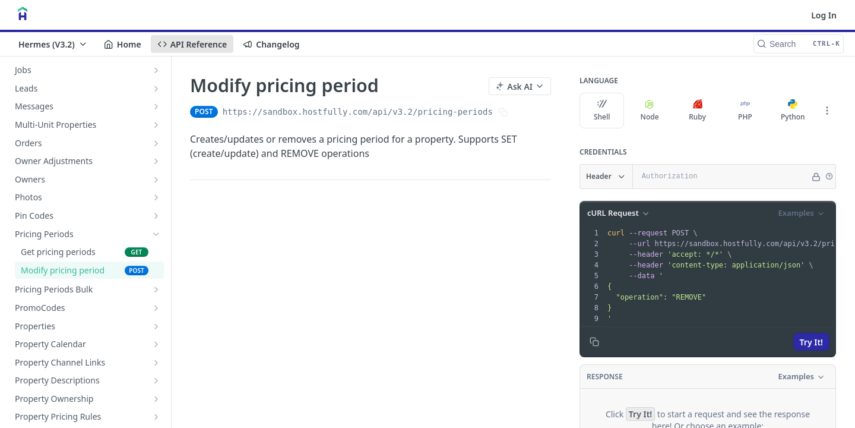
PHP (745, 110)
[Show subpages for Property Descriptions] (156, 380)
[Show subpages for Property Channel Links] (156, 362)
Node (650, 110)
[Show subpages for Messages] (156, 106)
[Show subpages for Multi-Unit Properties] (156, 125)
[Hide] (816, 176)
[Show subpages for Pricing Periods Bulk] (156, 289)
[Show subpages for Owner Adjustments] (156, 161)
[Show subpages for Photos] (156, 197)
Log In (824, 15)
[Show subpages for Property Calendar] (156, 344)
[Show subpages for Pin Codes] (156, 216)
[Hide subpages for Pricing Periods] (156, 234)
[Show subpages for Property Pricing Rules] (156, 416)
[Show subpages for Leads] (156, 88)
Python (793, 110)
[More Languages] (827, 110)
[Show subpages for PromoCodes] (156, 308)
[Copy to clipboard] (594, 342)
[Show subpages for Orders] (156, 143)
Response (605, 377)
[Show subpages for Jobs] (156, 70)
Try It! (811, 342)
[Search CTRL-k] (798, 44)
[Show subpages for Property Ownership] (156, 399)
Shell (602, 110)
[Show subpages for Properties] (156, 326)
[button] (828, 176)
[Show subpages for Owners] (156, 179)
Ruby (697, 110)
